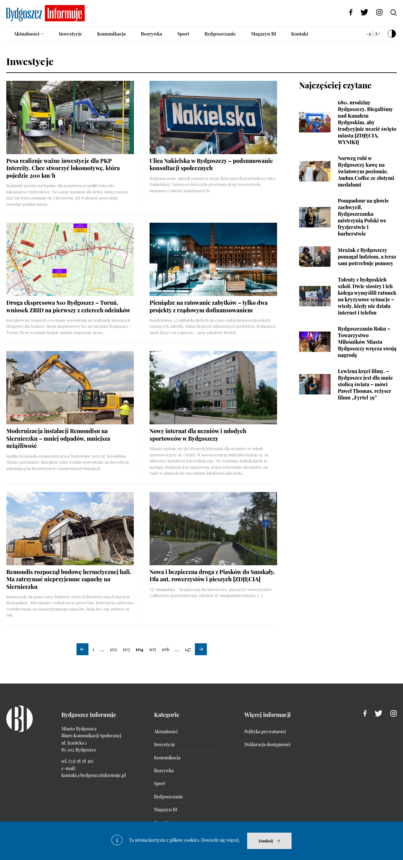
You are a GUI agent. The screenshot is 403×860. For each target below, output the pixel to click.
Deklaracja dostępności (267, 744)
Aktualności (26, 34)
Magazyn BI (263, 34)
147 (187, 649)
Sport (183, 34)
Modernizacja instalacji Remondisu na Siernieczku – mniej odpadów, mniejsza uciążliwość (58, 438)
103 (126, 649)
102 (113, 649)
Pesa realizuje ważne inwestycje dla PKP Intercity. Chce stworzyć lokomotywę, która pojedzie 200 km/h (63, 168)
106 (165, 649)
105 (152, 649)
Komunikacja (111, 34)
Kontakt (300, 34)
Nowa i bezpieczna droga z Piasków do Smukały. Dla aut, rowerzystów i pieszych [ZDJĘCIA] (212, 575)
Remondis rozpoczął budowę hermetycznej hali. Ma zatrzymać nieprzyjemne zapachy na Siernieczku (68, 579)
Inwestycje (70, 34)
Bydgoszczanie (220, 34)
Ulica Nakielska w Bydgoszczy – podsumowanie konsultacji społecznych (211, 164)
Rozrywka (151, 34)
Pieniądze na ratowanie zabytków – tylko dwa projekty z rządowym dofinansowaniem (209, 306)
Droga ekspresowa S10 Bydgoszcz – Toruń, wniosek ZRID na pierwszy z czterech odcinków (68, 306)
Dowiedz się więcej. (220, 840)
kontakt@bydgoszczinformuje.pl (93, 775)
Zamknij (265, 840)
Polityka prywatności (265, 731)
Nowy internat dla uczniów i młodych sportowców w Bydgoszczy (198, 434)
